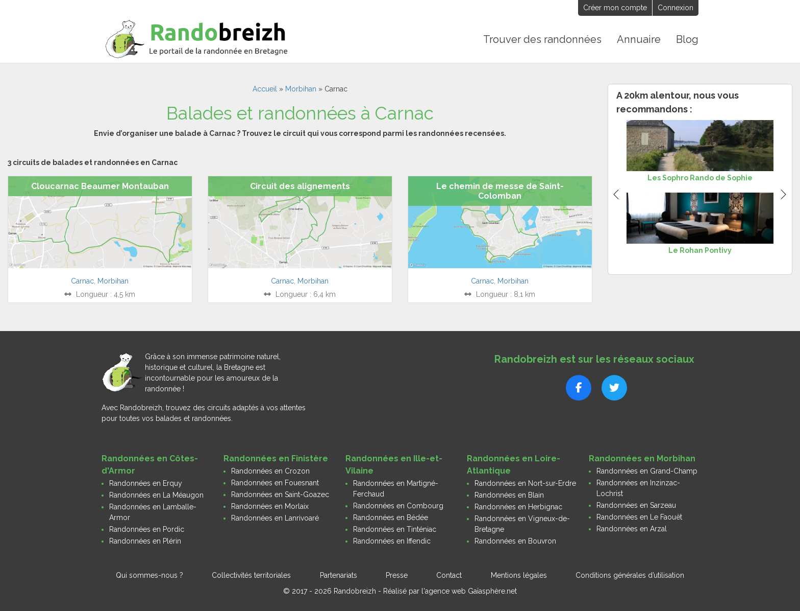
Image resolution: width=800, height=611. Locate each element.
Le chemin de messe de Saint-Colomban (500, 190)
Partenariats (338, 574)
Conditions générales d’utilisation (630, 574)
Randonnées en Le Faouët (639, 516)
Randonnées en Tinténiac (394, 528)
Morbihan (300, 88)
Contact (449, 574)
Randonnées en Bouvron (515, 540)
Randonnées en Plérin (145, 540)
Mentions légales (519, 574)
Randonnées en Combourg (398, 505)
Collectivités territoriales (251, 574)
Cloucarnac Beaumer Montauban (100, 185)
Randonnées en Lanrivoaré (275, 517)
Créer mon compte (615, 8)
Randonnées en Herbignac (518, 506)
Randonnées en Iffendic (392, 540)
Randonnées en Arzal (631, 528)
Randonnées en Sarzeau (636, 504)
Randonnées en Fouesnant (275, 482)
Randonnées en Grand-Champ (646, 470)
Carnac (82, 280)
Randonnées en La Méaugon (156, 494)
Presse (397, 574)
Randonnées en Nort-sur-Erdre (525, 482)
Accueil (265, 88)
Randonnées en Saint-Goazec (280, 493)
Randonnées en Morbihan (642, 457)
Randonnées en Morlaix (270, 505)
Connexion (675, 8)
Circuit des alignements (300, 185)
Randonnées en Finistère (275, 457)
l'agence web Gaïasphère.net (469, 590)
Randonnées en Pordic (146, 528)
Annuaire (639, 39)
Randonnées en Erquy (145, 482)
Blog (687, 39)
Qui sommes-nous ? (149, 574)
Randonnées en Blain (509, 494)
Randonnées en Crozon (270, 470)
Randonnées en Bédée (390, 516)
